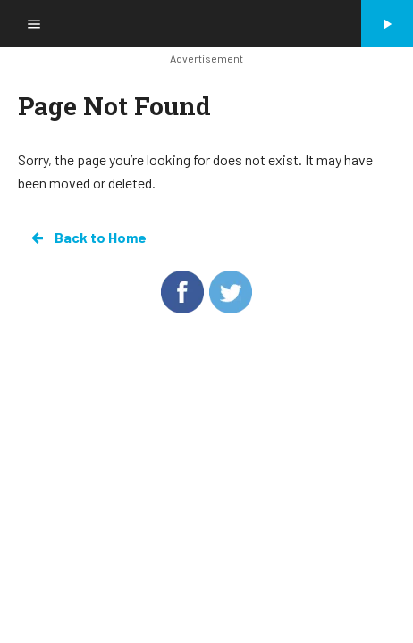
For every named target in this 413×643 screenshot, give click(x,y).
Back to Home (88, 237)
